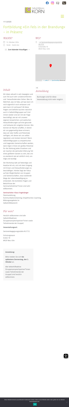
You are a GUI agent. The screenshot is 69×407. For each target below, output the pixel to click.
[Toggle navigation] (62, 16)
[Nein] (67, 402)
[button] (50, 66)
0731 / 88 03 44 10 (64, 2)
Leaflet (46, 80)
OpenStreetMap (55, 80)
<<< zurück (7, 22)
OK (35, 404)
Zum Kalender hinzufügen (16, 50)
